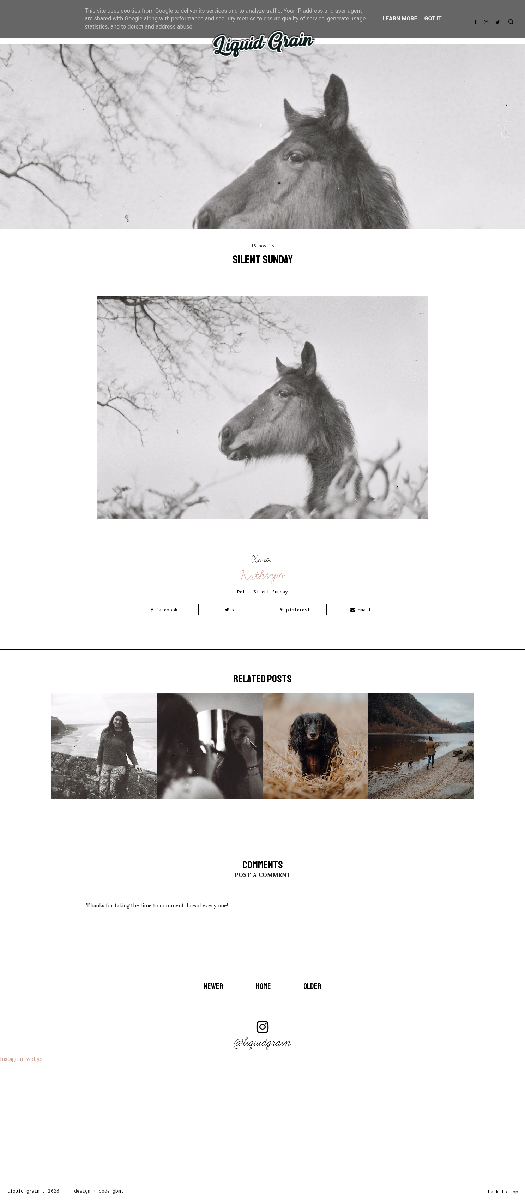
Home (264, 986)
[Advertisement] (211, 1122)
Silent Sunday (271, 592)
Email (360, 610)
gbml (118, 1191)
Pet (241, 592)
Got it (432, 18)
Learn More (399, 18)
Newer (214, 986)
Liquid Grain (23, 1191)
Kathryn (263, 575)
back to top (503, 1192)
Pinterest (295, 610)
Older (312, 986)
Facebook (164, 610)
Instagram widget (21, 1058)
